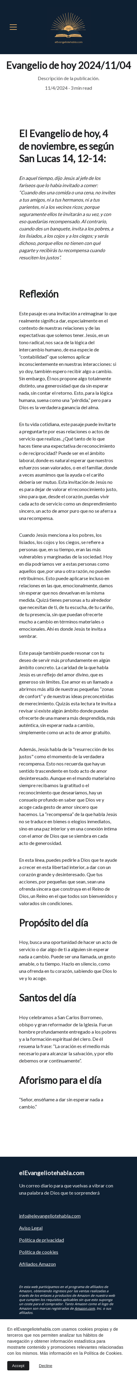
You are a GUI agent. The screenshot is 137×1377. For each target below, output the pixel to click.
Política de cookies (38, 1253)
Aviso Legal (31, 1229)
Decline (45, 1365)
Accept (18, 1365)
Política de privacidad (41, 1241)
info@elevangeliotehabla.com (50, 1217)
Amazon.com (85, 1312)
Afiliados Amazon (37, 1265)
